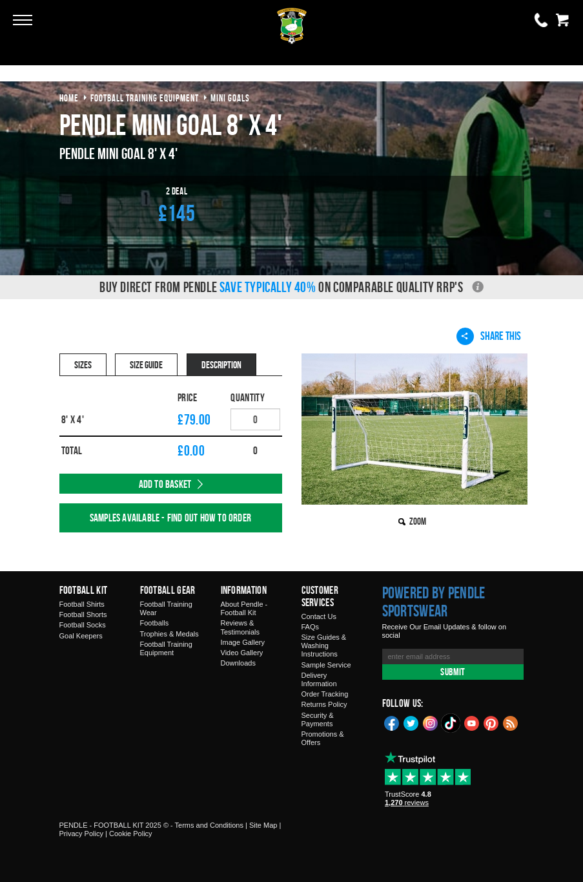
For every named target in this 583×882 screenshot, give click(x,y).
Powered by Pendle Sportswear (434, 601)
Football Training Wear (166, 608)
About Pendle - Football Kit (244, 608)
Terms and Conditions (209, 825)
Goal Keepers (81, 636)
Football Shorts (83, 614)
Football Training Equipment (166, 648)
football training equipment (144, 98)
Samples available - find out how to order (170, 517)
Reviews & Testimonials (240, 627)
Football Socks (82, 625)
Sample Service (326, 665)
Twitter (411, 722)
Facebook (392, 722)
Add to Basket (165, 484)
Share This (488, 336)
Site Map (263, 825)
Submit (452, 671)
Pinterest (491, 722)
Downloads (238, 663)
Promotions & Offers (323, 738)
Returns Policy (324, 704)
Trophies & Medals (169, 634)
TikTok (451, 723)
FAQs (311, 627)
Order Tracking (325, 694)
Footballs (154, 623)
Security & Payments (318, 719)
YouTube (472, 722)
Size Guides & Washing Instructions (324, 645)
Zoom (417, 521)
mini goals (230, 98)
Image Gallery (243, 642)
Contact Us (319, 616)
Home (69, 98)
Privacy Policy (81, 833)
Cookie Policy (130, 833)
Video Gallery (242, 652)
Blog (510, 722)
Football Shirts (82, 604)
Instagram (430, 722)
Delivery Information (319, 679)
